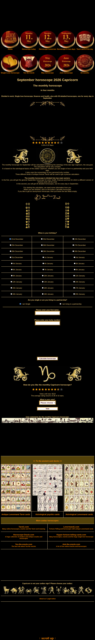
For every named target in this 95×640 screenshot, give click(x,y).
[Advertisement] (47, 15)
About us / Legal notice (47, 599)
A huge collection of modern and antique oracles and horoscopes (23, 536)
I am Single (25, 304)
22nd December (17, 239)
